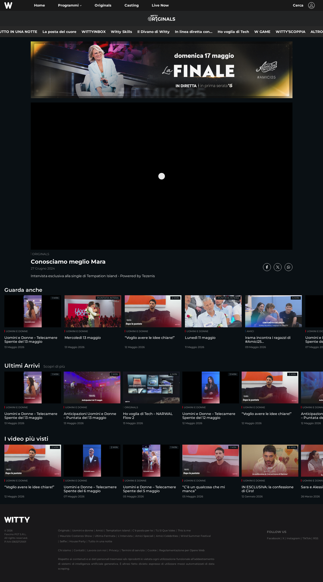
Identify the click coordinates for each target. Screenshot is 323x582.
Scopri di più (54, 366)
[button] (70, 5)
